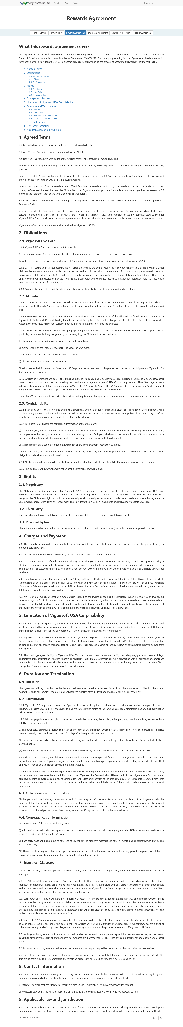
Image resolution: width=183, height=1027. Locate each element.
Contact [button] (148, 3)
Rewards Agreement (75, 33)
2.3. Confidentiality (37, 82)
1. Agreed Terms (33, 69)
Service (57, 3)
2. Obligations (32, 73)
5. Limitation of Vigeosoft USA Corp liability (48, 102)
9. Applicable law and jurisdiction (42, 130)
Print (155, 1018)
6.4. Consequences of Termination (43, 118)
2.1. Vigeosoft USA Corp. (39, 76)
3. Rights (29, 85)
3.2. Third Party (35, 92)
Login (159, 3)
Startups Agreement (121, 33)
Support (77, 3)
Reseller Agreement (142, 33)
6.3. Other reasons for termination (43, 116)
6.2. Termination (36, 113)
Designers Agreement (98, 33)
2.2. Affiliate (34, 79)
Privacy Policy (56, 33)
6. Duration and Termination (40, 106)
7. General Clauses (34, 122)
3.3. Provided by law (37, 95)
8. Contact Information (37, 126)
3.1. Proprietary (35, 89)
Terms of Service (39, 33)
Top (161, 1018)
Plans (67, 3)
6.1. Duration (34, 110)
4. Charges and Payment (37, 98)
